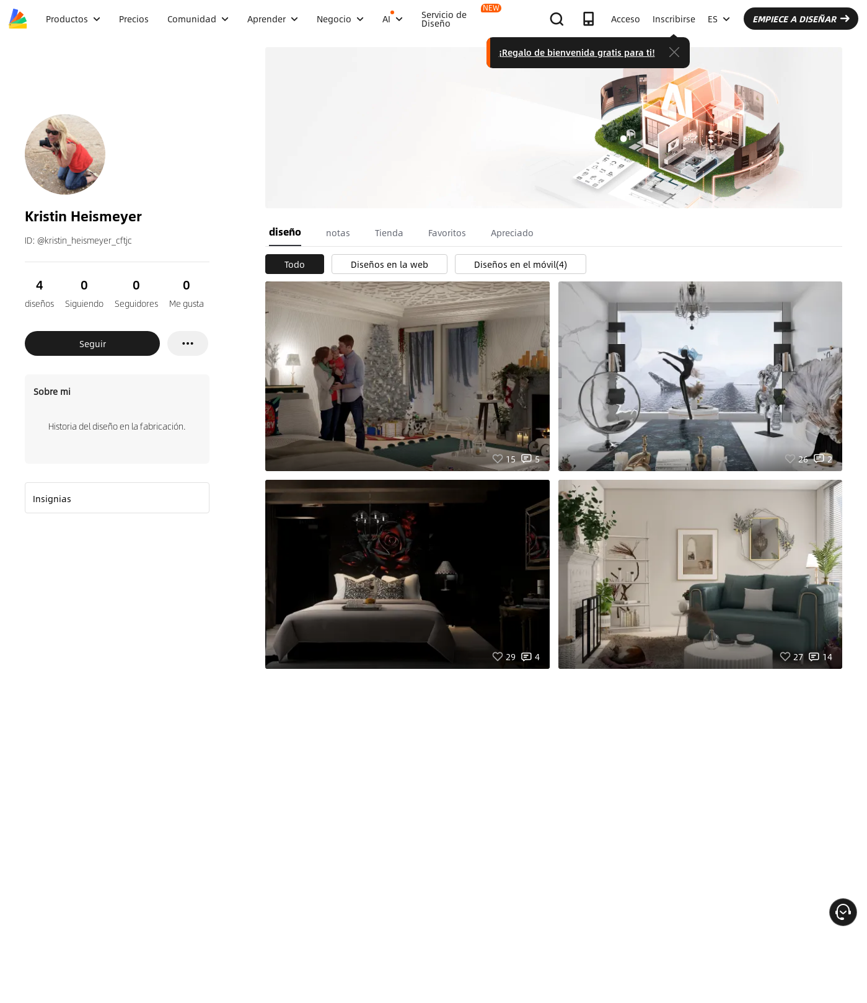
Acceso (625, 18)
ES (719, 18)
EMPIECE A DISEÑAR (801, 18)
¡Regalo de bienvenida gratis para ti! (577, 52)
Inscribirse (674, 18)
